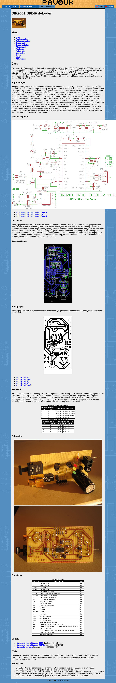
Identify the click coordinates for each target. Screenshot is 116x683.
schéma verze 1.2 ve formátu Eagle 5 (31, 212)
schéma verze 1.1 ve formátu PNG (30, 214)
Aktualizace (21, 59)
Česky (99, 6)
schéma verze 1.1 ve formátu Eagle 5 (31, 216)
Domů (5, 6)
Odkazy (19, 55)
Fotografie (20, 51)
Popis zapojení (22, 39)
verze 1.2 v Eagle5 (23, 379)
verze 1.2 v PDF (22, 377)
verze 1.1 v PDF (22, 383)
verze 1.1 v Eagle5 (23, 385)
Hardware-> (14, 6)
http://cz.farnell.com (24, 647)
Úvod (18, 37)
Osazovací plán (22, 45)
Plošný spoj (21, 47)
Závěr (18, 57)
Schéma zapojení (23, 41)
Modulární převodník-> (29, 6)
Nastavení (20, 49)
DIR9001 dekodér (47, 6)
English (109, 6)
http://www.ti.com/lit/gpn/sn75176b (30, 645)
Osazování (20, 43)
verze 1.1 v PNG (22, 381)
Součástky (20, 53)
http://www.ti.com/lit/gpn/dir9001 (29, 643)
